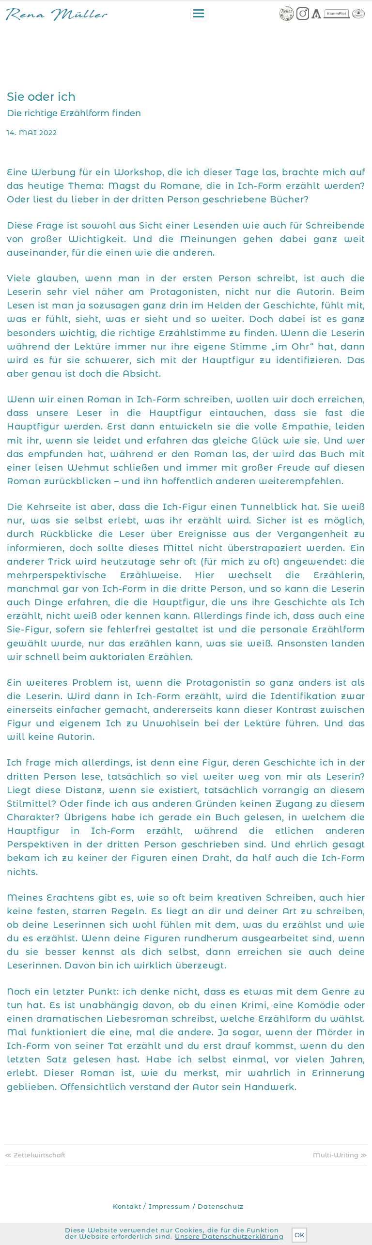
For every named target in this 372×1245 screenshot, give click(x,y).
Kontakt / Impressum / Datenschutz (178, 1206)
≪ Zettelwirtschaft (35, 1155)
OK (299, 1235)
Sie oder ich (41, 97)
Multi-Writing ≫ (340, 1155)
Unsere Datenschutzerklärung (229, 1236)
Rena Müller (56, 16)
